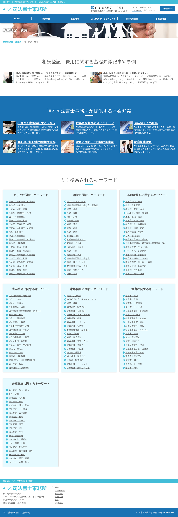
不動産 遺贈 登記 (134, 220)
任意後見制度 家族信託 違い (81, 299)
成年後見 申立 (16, 352)
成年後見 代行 (16, 364)
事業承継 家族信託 (76, 307)
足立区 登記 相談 (18, 209)
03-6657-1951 (109, 8)
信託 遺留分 (73, 333)
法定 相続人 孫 (75, 270)
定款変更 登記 (16, 428)
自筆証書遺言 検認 (134, 345)
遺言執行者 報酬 (133, 364)
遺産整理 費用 (74, 254)
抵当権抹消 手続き (134, 232)
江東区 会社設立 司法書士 (22, 228)
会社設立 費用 (16, 416)
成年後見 (59, 493)
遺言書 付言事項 (133, 303)
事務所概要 (161, 19)
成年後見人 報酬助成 (19, 367)
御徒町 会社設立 (17, 205)
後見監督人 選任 (17, 307)
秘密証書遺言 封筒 (134, 326)
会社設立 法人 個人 (19, 390)
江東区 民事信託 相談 (20, 224)
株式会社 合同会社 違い (21, 451)
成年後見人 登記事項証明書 (22, 360)
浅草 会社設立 (16, 232)
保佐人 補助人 (16, 349)
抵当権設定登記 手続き (136, 239)
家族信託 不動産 (75, 349)
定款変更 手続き (18, 409)
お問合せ (26, 512)
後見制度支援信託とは (19, 326)
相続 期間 (72, 213)
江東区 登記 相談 (18, 258)
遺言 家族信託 (74, 295)
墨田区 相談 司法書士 (20, 251)
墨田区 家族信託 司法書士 (22, 239)
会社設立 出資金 (17, 420)
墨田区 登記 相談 (18, 220)
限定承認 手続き (75, 247)
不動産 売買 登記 (134, 273)
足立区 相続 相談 (18, 247)
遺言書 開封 (131, 367)
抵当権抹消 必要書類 (135, 254)
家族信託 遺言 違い (77, 341)
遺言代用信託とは (133, 341)
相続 (57, 487)
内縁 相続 (72, 228)
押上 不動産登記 (17, 236)
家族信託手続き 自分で (78, 314)
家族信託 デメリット (77, 364)
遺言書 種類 (131, 333)
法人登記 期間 (16, 432)
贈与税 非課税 (74, 352)
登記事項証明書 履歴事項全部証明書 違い (145, 243)
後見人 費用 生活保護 (20, 345)
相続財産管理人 (132, 337)
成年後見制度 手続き (19, 330)
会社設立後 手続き (18, 439)
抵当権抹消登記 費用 (77, 266)
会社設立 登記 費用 (19, 458)
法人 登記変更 (132, 236)
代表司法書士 (132, 19)
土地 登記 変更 (133, 217)
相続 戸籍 (72, 217)
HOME (17, 19)
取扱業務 (46, 19)
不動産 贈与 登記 (134, 228)
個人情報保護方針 (11, 512)
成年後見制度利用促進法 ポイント (25, 311)
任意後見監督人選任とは (20, 295)
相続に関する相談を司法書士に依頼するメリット (125, 73)
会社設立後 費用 (17, 454)
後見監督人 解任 (17, 322)
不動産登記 (60, 490)
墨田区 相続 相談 (18, 270)
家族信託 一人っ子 (76, 322)
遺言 (57, 499)
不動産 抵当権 (74, 243)
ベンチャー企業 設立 (19, 462)
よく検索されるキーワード (103, 19)
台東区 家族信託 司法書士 (22, 273)
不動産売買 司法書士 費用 (138, 262)
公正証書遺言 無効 (134, 322)
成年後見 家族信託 (76, 356)
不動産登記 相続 (133, 201)
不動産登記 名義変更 (135, 266)
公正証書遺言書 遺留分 (136, 349)
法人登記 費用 (16, 401)
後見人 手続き (16, 303)
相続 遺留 (72, 224)
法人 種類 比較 (17, 443)
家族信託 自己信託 (76, 311)
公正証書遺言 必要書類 (136, 311)
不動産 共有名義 (133, 270)
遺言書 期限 (131, 360)
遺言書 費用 (131, 299)
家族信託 (59, 496)
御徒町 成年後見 (17, 243)
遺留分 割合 (73, 220)
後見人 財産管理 (17, 318)
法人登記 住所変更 (18, 447)
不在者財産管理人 (133, 356)
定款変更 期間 (16, 424)
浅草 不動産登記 (17, 217)
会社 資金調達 (16, 435)
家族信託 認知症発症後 (78, 367)
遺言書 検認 (131, 295)
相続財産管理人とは (76, 239)
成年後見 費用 (16, 314)
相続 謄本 (72, 232)
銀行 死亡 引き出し (77, 262)
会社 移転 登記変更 (135, 251)
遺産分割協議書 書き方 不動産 (82, 205)
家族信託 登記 (74, 318)
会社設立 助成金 (17, 398)
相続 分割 (72, 251)
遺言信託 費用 (132, 314)
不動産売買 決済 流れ (136, 247)
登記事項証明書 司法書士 (137, 213)
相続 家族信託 (74, 337)
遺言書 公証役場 (133, 307)
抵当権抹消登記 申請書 (136, 258)
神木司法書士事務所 (12, 42)
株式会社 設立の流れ (19, 405)
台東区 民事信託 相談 (20, 213)
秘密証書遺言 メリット (136, 330)
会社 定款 (14, 394)
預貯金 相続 (73, 236)
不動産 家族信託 (75, 360)
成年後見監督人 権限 (19, 337)
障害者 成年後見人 (18, 356)
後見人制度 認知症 (18, 341)
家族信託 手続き (75, 345)
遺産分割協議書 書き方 (78, 258)
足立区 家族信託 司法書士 (22, 262)
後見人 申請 (15, 299)
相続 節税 (72, 303)
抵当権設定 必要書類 (135, 224)
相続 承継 (72, 209)
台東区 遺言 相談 (18, 266)
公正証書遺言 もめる (135, 318)
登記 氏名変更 (132, 205)
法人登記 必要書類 (18, 413)
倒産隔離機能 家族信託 (78, 330)
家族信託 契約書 (75, 326)
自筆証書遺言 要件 (134, 352)
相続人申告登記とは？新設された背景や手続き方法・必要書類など (46, 73)
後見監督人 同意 (17, 333)
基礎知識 (75, 19)
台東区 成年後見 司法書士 (22, 254)
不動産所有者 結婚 (134, 209)
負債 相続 (72, 273)
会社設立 (59, 503)
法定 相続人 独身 (76, 201)
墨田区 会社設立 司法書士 (22, 201)
